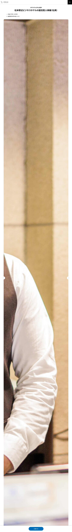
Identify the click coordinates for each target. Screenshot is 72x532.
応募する (36, 529)
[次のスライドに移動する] (68, 277)
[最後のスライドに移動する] (3, 277)
